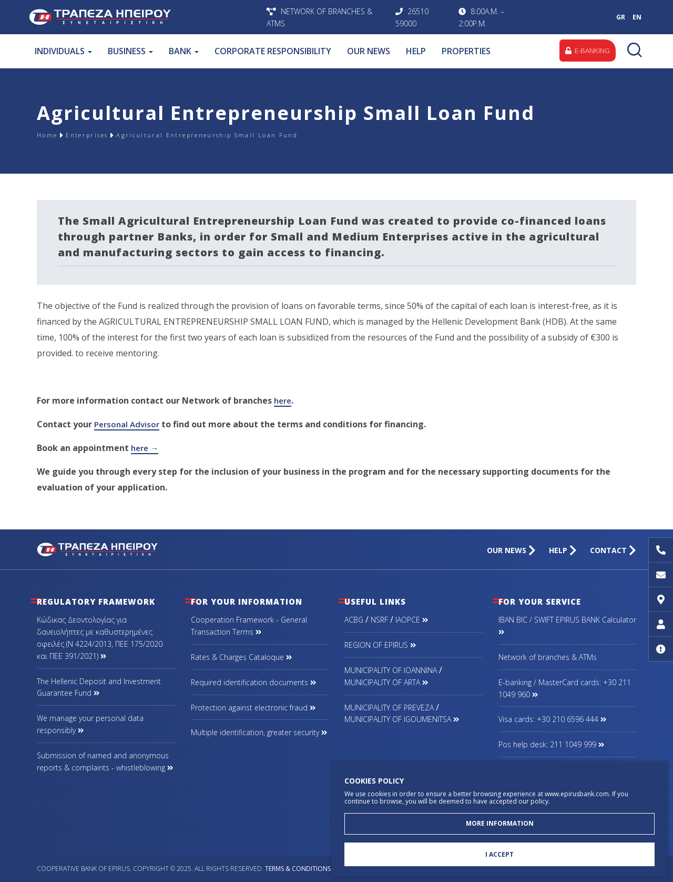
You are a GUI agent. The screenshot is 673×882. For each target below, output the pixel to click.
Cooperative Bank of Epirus (145, 17)
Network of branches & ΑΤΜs (547, 657)
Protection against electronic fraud (253, 708)
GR (620, 17)
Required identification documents (253, 682)
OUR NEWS (368, 51)
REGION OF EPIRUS (380, 645)
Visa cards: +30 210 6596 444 (552, 719)
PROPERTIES (465, 51)
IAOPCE (411, 620)
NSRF (379, 620)
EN (637, 17)
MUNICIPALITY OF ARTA (386, 682)
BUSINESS (129, 51)
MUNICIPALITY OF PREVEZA (389, 708)
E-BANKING (585, 51)
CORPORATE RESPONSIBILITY (272, 51)
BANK (183, 51)
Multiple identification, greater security (259, 732)
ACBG (353, 620)
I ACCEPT (499, 853)
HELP (415, 51)
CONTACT (613, 550)
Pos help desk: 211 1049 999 (551, 744)
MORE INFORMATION (500, 820)
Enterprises (100, 135)
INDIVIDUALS (62, 51)
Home (50, 135)
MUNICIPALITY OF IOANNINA (390, 670)
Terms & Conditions (298, 868)
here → (146, 448)
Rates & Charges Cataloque (241, 657)
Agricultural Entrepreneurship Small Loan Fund (250, 135)
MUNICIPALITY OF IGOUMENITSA (401, 719)
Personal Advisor (128, 424)
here (283, 400)
